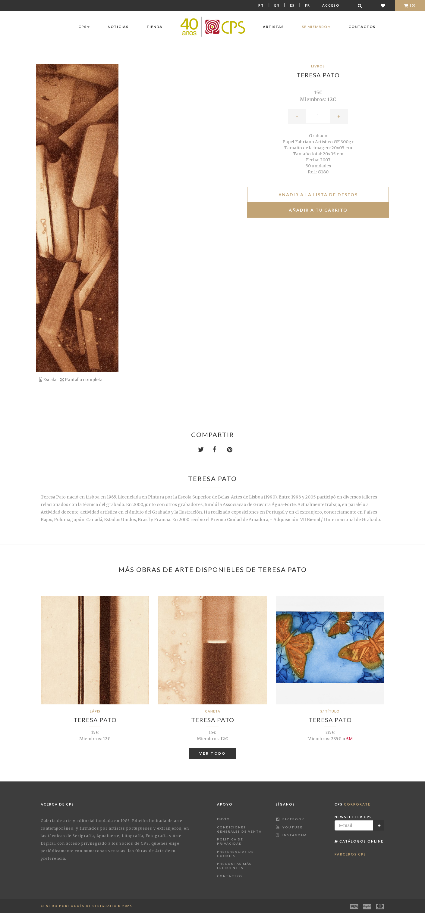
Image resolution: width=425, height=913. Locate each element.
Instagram (291, 835)
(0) (410, 5)
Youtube (289, 827)
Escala (47, 379)
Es (292, 5)
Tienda (154, 26)
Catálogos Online (359, 841)
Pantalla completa (81, 379)
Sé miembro (316, 26)
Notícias (118, 26)
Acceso (331, 5)
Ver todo (212, 753)
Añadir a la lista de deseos (318, 194)
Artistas (273, 26)
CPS (84, 26)
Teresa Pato (318, 75)
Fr (307, 5)
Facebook (290, 819)
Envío (223, 819)
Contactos (361, 26)
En (277, 5)
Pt (261, 5)
